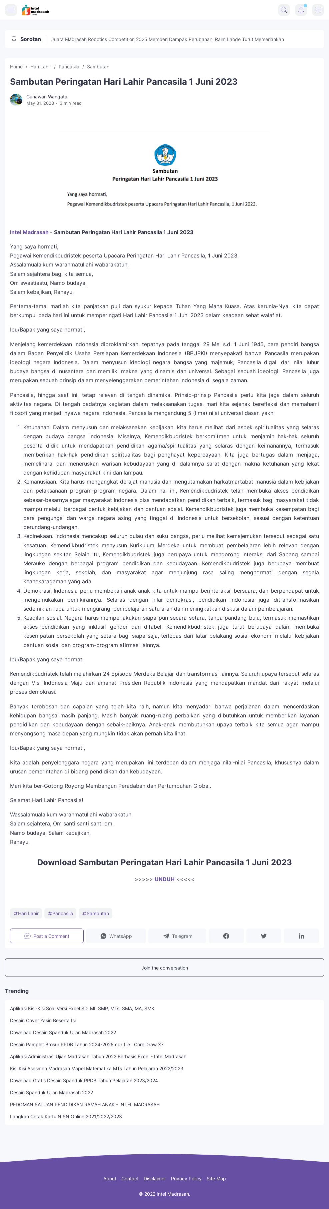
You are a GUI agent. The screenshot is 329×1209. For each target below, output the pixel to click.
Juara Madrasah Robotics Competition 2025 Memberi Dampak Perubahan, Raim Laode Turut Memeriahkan (167, 39)
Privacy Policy (186, 1178)
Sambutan (95, 913)
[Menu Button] (11, 10)
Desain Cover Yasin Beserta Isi (43, 1020)
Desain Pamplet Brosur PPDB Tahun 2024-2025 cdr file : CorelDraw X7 (87, 1044)
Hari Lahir (26, 913)
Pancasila (60, 913)
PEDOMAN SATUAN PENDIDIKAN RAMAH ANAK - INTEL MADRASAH (85, 1104)
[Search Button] (284, 10)
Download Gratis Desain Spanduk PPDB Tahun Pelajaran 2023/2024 (84, 1080)
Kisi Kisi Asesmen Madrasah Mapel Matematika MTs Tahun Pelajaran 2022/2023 (96, 1068)
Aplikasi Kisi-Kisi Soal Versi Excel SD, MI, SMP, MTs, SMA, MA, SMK (82, 1008)
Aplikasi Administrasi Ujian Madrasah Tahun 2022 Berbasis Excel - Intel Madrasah (98, 1056)
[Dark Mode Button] (318, 10)
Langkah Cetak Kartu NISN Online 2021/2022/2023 (66, 1116)
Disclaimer (155, 1178)
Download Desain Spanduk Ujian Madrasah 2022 (63, 1032)
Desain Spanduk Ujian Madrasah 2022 (51, 1092)
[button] (116, 936)
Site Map (216, 1178)
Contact (130, 1178)
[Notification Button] (301, 10)
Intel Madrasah (29, 232)
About (109, 1178)
